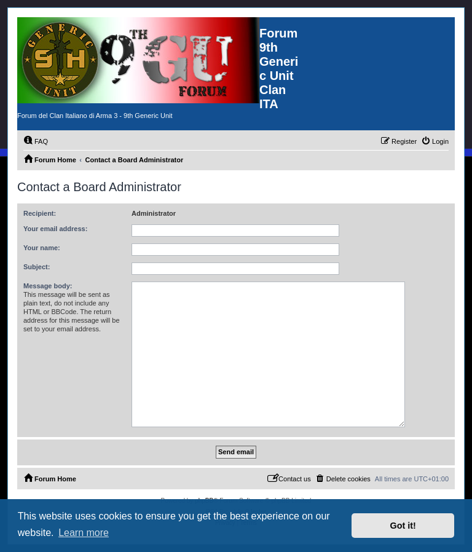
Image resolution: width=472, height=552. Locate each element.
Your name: (41, 247)
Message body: (47, 286)
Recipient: (39, 213)
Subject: (36, 266)
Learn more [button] (83, 532)
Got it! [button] (403, 525)
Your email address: (55, 228)
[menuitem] (35, 141)
